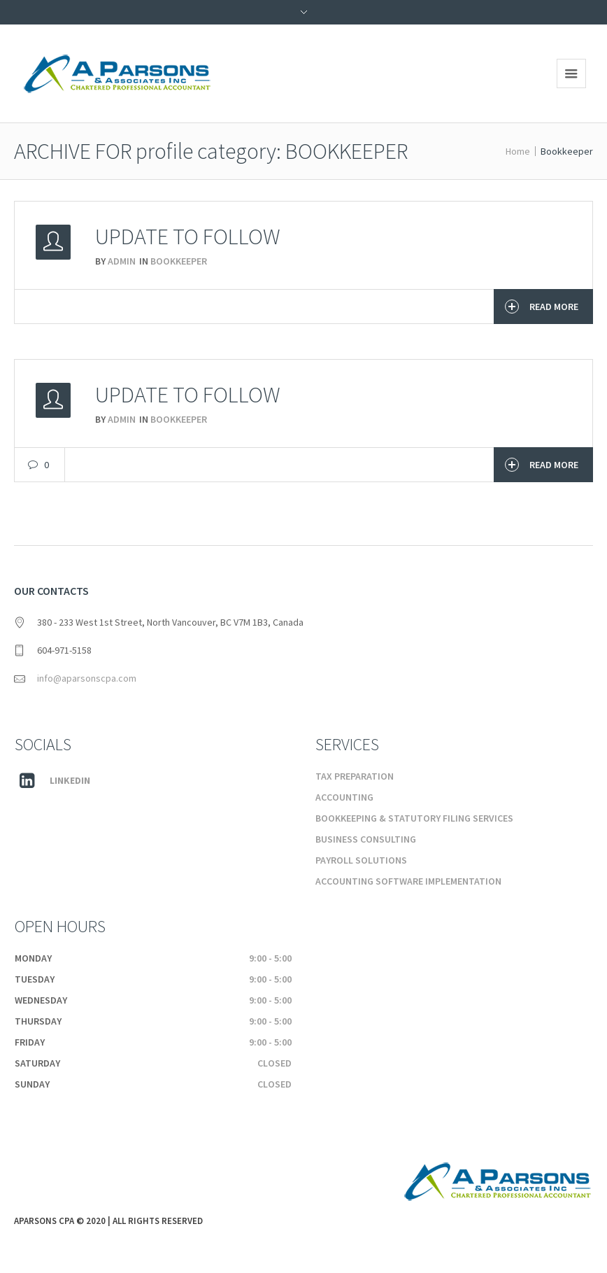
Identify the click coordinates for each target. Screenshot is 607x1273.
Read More (541, 307)
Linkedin (70, 780)
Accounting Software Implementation (408, 881)
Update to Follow (187, 395)
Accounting (344, 797)
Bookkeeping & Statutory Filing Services (414, 818)
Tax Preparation (354, 776)
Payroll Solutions (361, 860)
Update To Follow (187, 237)
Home (518, 151)
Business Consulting (365, 839)
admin (122, 261)
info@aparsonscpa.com (86, 678)
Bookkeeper (178, 261)
